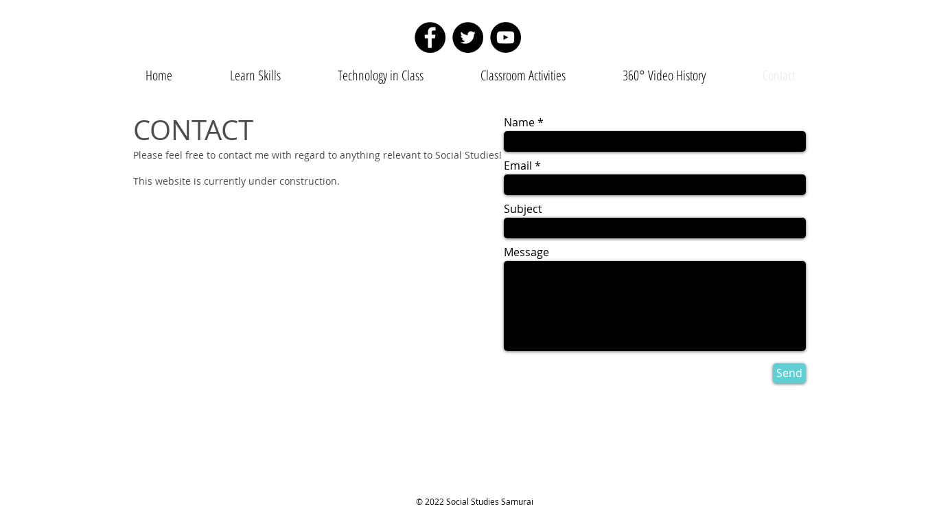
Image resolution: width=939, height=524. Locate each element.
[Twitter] (467, 37)
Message (526, 252)
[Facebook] (430, 37)
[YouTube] (505, 37)
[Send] (789, 373)
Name (519, 122)
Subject (523, 208)
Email (518, 165)
